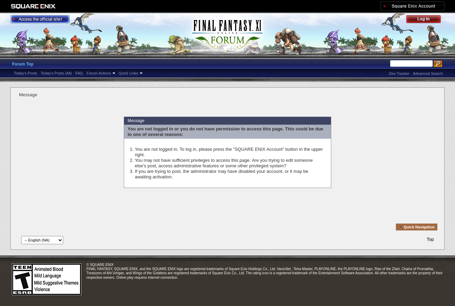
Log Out (427, 20)
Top (430, 239)
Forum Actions (99, 73)
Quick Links (128, 73)
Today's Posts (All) (56, 73)
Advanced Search (428, 73)
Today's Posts (25, 73)
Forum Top (23, 64)
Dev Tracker (399, 73)
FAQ (79, 73)
